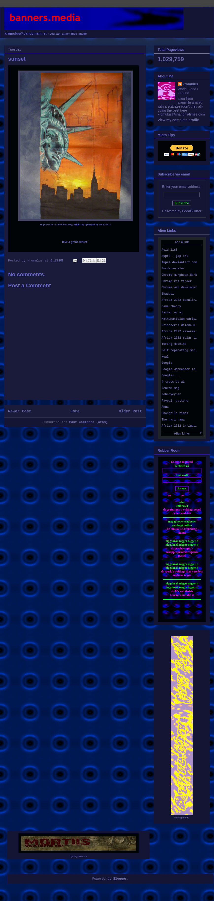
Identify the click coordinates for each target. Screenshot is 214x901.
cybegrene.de (78, 856)
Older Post (130, 411)
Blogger (120, 879)
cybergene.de (181, 817)
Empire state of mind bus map (55, 224)
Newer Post (19, 411)
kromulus (190, 84)
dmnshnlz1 (105, 224)
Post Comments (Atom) (88, 422)
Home (75, 411)
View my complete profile (178, 120)
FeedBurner (192, 211)
